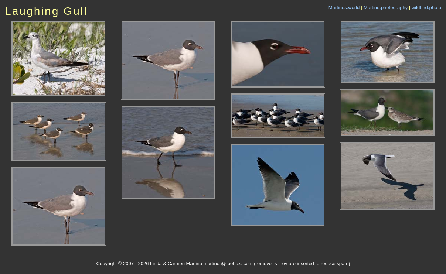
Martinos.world (344, 7)
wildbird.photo (426, 7)
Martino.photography (386, 7)
